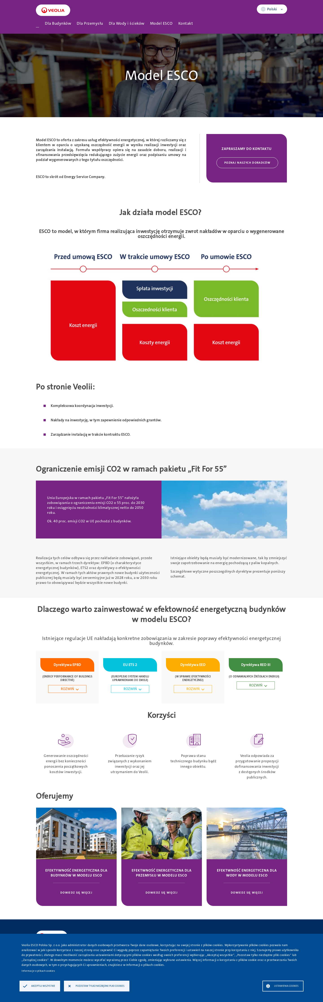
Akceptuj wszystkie (43, 986)
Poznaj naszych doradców (247, 163)
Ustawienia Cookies (286, 986)
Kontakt (185, 23)
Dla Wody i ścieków (126, 23)
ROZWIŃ (67, 688)
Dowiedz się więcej (76, 893)
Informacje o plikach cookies (38, 971)
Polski (272, 9)
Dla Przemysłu (90, 23)
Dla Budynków (58, 23)
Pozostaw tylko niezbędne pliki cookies (100, 986)
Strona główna (37, 23)
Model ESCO (161, 23)
